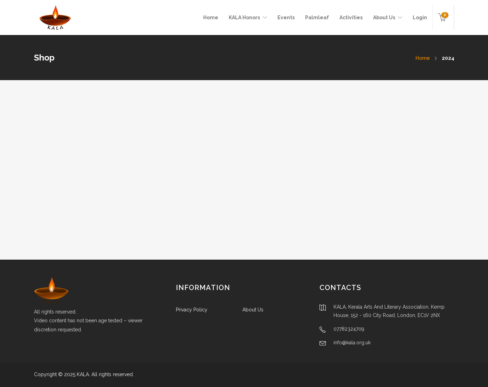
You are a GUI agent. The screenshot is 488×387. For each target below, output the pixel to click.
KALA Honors (244, 17)
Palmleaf (317, 17)
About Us (384, 17)
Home (210, 17)
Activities (351, 17)
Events (286, 17)
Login (420, 17)
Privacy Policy (191, 309)
